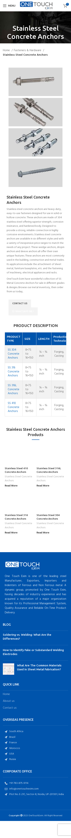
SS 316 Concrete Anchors (13, 371)
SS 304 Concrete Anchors (13, 354)
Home (7, 50)
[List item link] (35, 731)
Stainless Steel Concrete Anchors (18, 479)
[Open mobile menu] (9, 5)
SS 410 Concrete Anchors (13, 407)
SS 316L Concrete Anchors (13, 389)
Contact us (10, 708)
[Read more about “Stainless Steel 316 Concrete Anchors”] (11, 533)
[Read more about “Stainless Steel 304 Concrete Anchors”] (43, 533)
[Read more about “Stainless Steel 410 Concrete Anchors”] (11, 486)
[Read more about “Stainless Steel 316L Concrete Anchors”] (43, 486)
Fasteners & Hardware (28, 50)
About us (9, 701)
